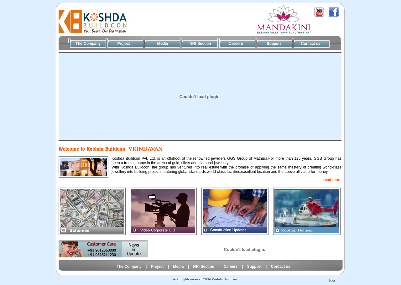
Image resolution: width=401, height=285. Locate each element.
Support (254, 266)
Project (157, 266)
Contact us (280, 266)
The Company (129, 266)
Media (178, 266)
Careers (231, 266)
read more (332, 180)
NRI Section (204, 266)
